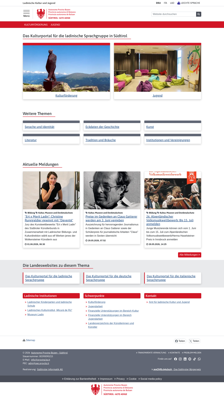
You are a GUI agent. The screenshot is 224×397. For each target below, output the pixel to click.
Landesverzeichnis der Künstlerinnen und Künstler (111, 325)
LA (172, 3)
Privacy (119, 379)
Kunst (150, 126)
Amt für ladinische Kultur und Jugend (169, 302)
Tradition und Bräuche (101, 140)
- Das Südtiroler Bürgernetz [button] (176, 369)
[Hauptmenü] (26, 14)
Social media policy (150, 379)
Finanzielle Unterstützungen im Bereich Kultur (113, 310)
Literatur (31, 140)
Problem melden (191, 352)
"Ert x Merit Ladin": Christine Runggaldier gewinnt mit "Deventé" (49, 218)
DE (158, 3)
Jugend (55, 24)
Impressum (105, 379)
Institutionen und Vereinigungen (168, 140)
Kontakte (174, 352)
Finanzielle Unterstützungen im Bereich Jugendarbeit (109, 317)
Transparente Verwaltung (151, 352)
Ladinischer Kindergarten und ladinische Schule (49, 304)
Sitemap (30, 340)
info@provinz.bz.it (40, 359)
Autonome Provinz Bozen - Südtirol (49, 352)
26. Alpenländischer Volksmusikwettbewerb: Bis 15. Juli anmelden (169, 220)
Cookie (131, 379)
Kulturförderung (36, 24)
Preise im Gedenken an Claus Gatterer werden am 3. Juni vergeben (111, 218)
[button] (175, 359)
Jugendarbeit (95, 306)
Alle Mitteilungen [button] (189, 254)
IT (165, 3)
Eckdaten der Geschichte (102, 126)
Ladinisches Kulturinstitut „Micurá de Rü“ (49, 310)
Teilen (180, 341)
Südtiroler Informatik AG (50, 369)
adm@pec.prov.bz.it (38, 363)
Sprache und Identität (39, 126)
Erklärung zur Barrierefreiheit (79, 379)
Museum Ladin (35, 314)
